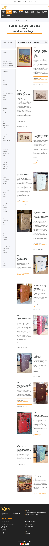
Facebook (30, 1)
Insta (35, 1)
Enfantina (4, 129)
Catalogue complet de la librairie (32, 516)
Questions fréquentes (30, 510)
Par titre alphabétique (7, 61)
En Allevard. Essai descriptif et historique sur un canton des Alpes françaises (24, 385)
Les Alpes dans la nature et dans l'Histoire (40, 355)
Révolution (5, 239)
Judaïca (4, 177)
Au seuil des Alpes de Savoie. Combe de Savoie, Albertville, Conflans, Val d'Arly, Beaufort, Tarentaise (24, 94)
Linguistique (5, 181)
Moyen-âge (5, 207)
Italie (3, 175)
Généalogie (5, 144)
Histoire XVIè (5, 162)
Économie (4, 123)
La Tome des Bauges (38, 476)
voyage (23, 201)
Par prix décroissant (6, 57)
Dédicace (4, 117)
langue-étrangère (37, 435)
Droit (3, 121)
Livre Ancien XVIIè (6, 188)
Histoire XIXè (5, 168)
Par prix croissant (6, 56)
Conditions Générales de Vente (32, 514)
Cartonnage (5, 106)
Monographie (5, 203)
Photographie (5, 220)
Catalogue (5, 108)
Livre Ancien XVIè (6, 187)
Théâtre (4, 259)
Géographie (5, 145)
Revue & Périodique (6, 241)
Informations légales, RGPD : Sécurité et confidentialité (36, 512)
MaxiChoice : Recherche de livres (7, 524)
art (34, 81)
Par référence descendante (8, 65)
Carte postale (5, 104)
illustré (18, 122)
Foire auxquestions (8, 16)
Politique (4, 228)
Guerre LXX (5, 151)
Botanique (4, 101)
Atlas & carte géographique (8, 93)
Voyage (4, 263)
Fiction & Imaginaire (6, 140)
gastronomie (36, 493)
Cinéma (4, 112)
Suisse (4, 256)
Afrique (4, 76)
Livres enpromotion (33, 12)
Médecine (4, 196)
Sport (4, 254)
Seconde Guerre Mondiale (7, 246)
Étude (4, 136)
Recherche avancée (9, 20)
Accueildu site (3, 12)
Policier (4, 226)
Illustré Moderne (6, 173)
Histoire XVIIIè (5, 166)
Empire (4, 127)
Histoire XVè (5, 160)
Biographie (5, 99)
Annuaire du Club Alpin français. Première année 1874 (23, 176)
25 (3, 46)
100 (6, 46)
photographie (39, 162)
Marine (4, 194)
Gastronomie (5, 142)
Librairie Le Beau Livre (27, 541)
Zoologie (4, 265)
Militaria (4, 200)
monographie (45, 244)
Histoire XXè (5, 170)
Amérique (4, 82)
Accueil (2, 20)
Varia (3, 261)
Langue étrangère (6, 179)
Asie (3, 89)
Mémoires (4, 198)
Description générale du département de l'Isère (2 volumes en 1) (39, 287)
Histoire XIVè (5, 159)
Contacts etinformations (44, 12)
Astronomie (5, 91)
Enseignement (5, 131)
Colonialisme (5, 114)
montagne (35, 79)
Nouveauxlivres (21, 11)
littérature (35, 433)
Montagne (4, 205)
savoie (46, 79)
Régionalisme (5, 231)
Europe (4, 138)
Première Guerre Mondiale (8, 229)
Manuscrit (4, 192)
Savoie (4, 243)
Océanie (4, 216)
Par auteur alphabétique (7, 59)
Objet (4, 215)
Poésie (4, 224)
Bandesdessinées (15, 12)
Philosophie (5, 218)
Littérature (5, 183)
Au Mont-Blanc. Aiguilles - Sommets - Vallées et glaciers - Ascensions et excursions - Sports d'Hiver (24, 448)
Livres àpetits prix (27, 12)
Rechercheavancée (9, 12)
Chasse (4, 110)
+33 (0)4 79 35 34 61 (17, 1)
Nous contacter (28, 529)
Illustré (4, 172)
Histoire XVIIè (5, 164)
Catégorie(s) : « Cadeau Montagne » (21, 20)
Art (3, 88)
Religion (4, 233)
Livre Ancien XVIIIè (6, 190)
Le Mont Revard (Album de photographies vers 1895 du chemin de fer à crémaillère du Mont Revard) (40, 135)
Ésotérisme (5, 132)
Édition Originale (6, 125)
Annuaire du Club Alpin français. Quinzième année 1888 (24, 318)
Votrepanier (3, 16)
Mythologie (5, 211)
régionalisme (36, 244)
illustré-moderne (41, 79)
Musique (4, 209)
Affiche (4, 75)
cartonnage (35, 434)
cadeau (36, 81)
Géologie (4, 147)
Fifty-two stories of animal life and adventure (40, 414)
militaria (18, 273)
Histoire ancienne (6, 157)
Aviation (4, 95)
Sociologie (4, 250)
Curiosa (4, 116)
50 (4, 46)
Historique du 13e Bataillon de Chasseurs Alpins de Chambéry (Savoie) (24, 258)
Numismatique (5, 213)
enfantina (40, 433)
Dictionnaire (5, 119)
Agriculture (5, 78)
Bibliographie (5, 97)
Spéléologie (5, 252)
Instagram (27, 535)
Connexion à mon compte (25, 3)
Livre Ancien (5, 185)
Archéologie (5, 84)
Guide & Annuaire (6, 153)
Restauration (5, 237)
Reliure (4, 235)
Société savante (6, 248)
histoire (40, 244)
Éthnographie (5, 134)
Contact (24, 1)
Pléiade (4, 222)
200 (8, 46)
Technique (5, 257)
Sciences (4, 244)
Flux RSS (27, 531)
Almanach (4, 80)
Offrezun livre (38, 12)
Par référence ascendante (8, 63)
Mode (4, 201)
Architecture (5, 86)
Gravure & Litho (5, 149)
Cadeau (4, 103)
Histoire (4, 155)
